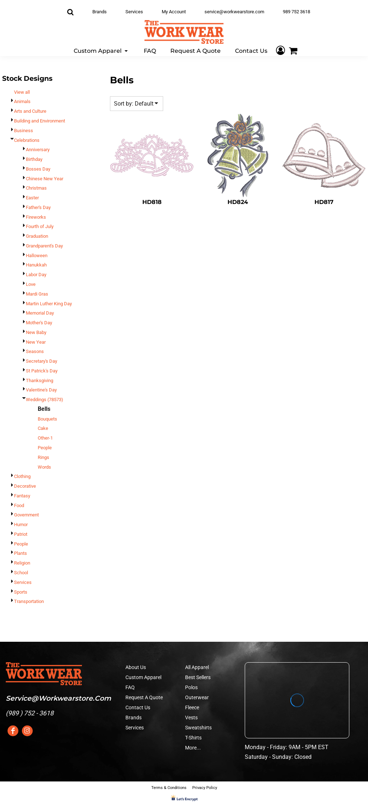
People (45, 447)
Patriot (20, 534)
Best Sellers (198, 677)
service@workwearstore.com (234, 11)
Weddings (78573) (44, 399)
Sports (20, 592)
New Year (36, 342)
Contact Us (137, 707)
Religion (22, 563)
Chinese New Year (44, 178)
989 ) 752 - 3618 (31, 713)
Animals (22, 101)
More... (193, 748)
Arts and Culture (30, 111)
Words (44, 467)
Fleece (192, 707)
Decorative (25, 486)
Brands (99, 11)
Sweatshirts (198, 727)
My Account (174, 11)
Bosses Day (38, 169)
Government (26, 514)
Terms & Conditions (169, 787)
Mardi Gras (37, 294)
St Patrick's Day (42, 370)
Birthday (34, 159)
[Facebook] (13, 730)
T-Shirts (193, 738)
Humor (21, 524)
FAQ (130, 687)
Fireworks (36, 217)
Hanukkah (36, 265)
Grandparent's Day (44, 246)
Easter (32, 197)
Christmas (36, 188)
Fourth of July (40, 226)
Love (31, 284)
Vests (191, 717)
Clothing (22, 476)
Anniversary (38, 149)
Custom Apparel (143, 677)
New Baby (36, 332)
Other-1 (45, 438)
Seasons (35, 351)
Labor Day (36, 274)
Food (19, 505)
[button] (101, 50)
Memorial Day (40, 313)
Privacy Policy (204, 787)
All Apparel (197, 667)
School (21, 572)
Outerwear (197, 697)
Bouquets (47, 419)
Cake (43, 428)
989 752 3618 (296, 11)
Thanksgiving (39, 380)
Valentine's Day (41, 390)
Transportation (29, 601)
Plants (20, 553)
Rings (43, 457)
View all (22, 92)
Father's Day (38, 207)
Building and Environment (39, 121)
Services (134, 11)
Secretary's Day (41, 361)
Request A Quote (144, 697)
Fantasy (22, 495)
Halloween (36, 255)
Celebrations (27, 140)
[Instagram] (27, 730)
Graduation (37, 236)
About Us (135, 667)
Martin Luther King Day (49, 303)
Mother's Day (39, 322)
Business (23, 130)
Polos (191, 687)
